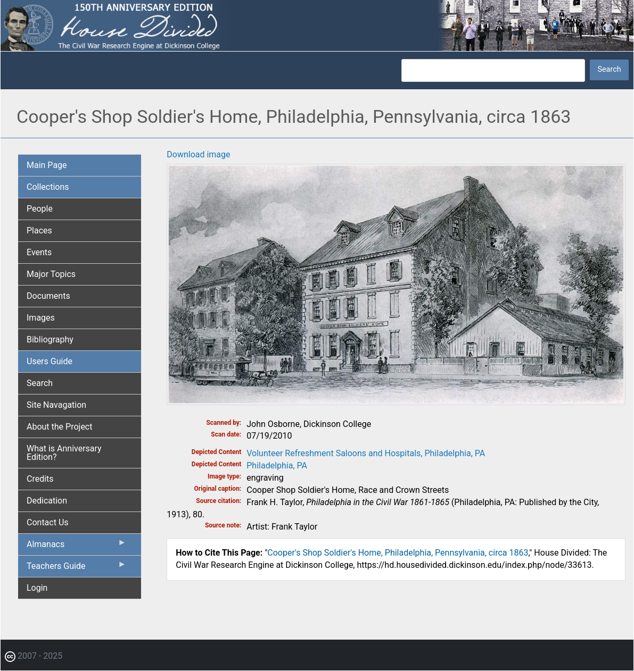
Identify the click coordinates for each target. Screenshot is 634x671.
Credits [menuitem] (40, 479)
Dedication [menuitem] (47, 501)
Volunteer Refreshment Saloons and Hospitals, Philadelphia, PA (365, 453)
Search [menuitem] (40, 383)
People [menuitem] (40, 209)
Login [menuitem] (37, 588)
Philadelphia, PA (276, 465)
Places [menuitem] (39, 230)
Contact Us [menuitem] (48, 522)
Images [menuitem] (41, 318)
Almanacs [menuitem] (76, 546)
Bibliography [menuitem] (50, 339)
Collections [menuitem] (48, 187)
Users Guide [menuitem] (49, 361)
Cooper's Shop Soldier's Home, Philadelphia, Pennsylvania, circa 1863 (397, 553)
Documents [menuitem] (48, 296)
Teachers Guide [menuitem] (76, 568)
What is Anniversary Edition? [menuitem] (64, 452)
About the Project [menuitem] (59, 427)
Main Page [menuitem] (47, 165)
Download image (198, 154)
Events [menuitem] (39, 252)
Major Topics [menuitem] (51, 274)
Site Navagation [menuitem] (56, 405)
